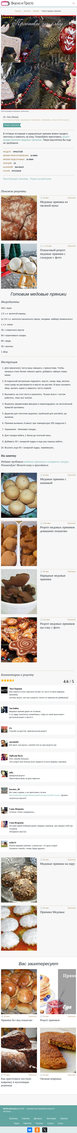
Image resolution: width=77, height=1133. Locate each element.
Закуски (64, 1118)
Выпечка (13, 1118)
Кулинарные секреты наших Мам (17, 3)
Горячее (26, 1118)
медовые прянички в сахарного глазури (46, 461)
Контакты (7, 1111)
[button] (73, 3)
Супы (60, 1123)
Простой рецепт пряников (15, 179)
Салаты (39, 1123)
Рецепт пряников (11, 125)
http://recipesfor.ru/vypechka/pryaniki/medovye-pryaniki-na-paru (34, 795)
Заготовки (51, 1118)
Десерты (38, 1118)
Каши (16, 1123)
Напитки (27, 1123)
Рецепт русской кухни (40, 179)
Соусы (50, 1123)
